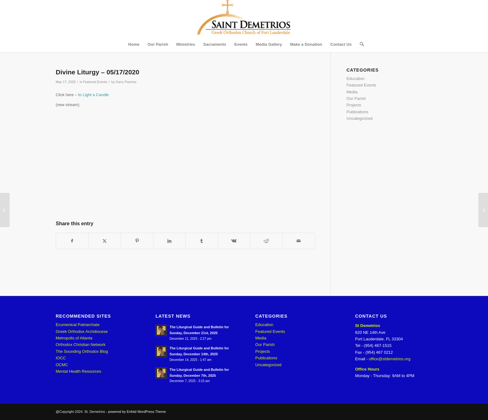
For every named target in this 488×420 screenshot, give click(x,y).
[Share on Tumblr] (202, 241)
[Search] (360, 44)
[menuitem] (133, 44)
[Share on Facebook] (72, 241)
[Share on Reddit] (266, 241)
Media (351, 92)
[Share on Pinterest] (137, 241)
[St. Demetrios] (244, 18)
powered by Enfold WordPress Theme (137, 411)
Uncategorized (359, 118)
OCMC (62, 364)
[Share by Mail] (299, 241)
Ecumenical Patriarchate (78, 324)
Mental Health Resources (78, 371)
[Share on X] (105, 241)
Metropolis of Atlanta (74, 338)
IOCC (61, 358)
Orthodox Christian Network (81, 344)
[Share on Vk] (234, 241)
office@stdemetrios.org (390, 359)
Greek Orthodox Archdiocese (82, 331)
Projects (353, 105)
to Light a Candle (93, 94)
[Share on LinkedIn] (169, 241)
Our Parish (356, 98)
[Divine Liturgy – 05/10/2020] (5, 210)
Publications (357, 112)
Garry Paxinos (126, 82)
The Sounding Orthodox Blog (82, 351)
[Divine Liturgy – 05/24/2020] (483, 210)
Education (355, 78)
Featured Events (95, 82)
